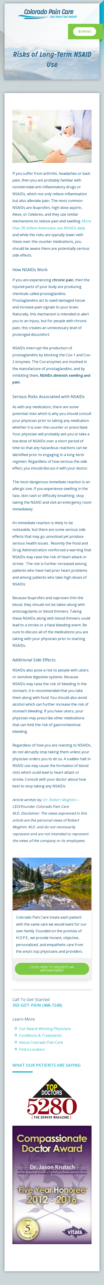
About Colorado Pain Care (41, 1042)
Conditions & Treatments (40, 1035)
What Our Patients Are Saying (46, 1065)
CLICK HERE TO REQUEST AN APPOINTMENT (52, 968)
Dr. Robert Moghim (59, 799)
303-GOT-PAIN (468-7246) (37, 1005)
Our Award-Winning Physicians (45, 1028)
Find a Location (32, 1049)
